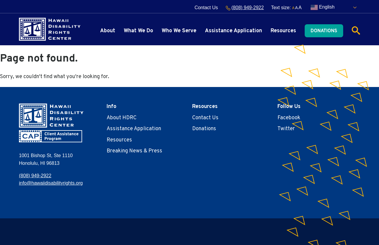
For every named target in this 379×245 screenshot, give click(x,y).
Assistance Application (233, 31)
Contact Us (206, 7)
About (107, 31)
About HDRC (121, 118)
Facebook (288, 118)
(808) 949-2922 (244, 7)
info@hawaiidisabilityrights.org (51, 183)
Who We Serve (179, 31)
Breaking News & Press (134, 151)
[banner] (50, 29)
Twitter (286, 128)
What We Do (138, 31)
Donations (324, 31)
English (323, 7)
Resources (283, 31)
